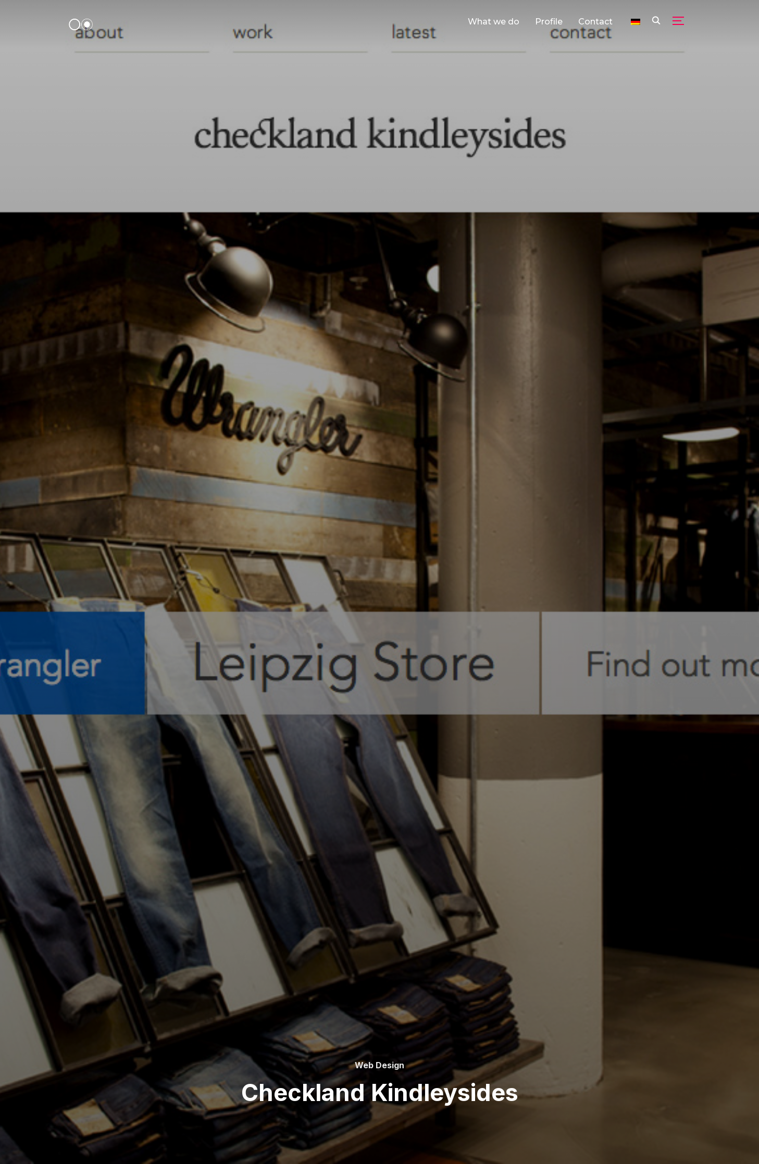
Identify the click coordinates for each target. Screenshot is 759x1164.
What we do (493, 22)
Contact (595, 22)
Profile (549, 22)
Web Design (379, 1065)
